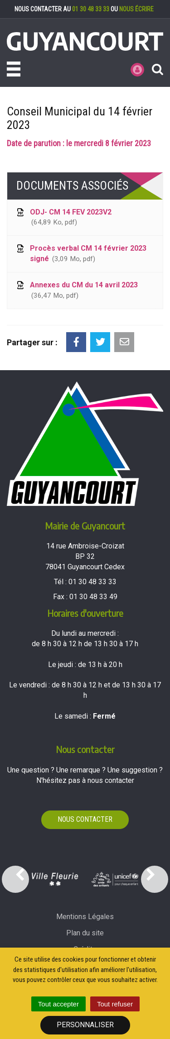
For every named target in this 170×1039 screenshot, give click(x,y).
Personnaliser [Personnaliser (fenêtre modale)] (85, 1024)
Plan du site (85, 933)
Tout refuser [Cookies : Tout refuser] (115, 1004)
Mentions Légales (85, 916)
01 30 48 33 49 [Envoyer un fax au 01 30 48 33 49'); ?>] (93, 596)
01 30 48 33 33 (90, 9)
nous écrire (136, 9)
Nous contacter (85, 819)
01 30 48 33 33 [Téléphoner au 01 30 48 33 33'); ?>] (92, 581)
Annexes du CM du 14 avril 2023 (76, 291)
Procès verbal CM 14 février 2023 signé (80, 254)
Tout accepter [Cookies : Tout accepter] (58, 1004)
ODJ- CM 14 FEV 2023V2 (63, 218)
